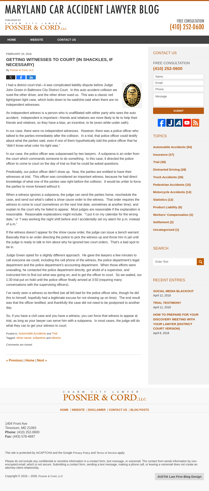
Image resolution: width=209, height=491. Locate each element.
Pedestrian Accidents (170, 182)
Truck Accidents (167, 175)
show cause (23, 337)
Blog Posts (138, 408)
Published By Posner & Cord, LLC (187, 25)
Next (42, 360)
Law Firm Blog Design (184, 476)
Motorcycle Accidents (170, 189)
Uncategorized (165, 225)
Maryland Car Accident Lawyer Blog (36, 24)
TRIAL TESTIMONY (166, 298)
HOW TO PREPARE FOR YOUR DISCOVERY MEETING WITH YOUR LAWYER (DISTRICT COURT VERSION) (177, 316)
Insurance (162, 154)
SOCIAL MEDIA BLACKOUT (172, 286)
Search (200, 257)
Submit (178, 110)
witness (56, 337)
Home (16, 39)
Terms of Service (107, 452)
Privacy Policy (82, 452)
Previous (14, 360)
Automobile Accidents (32, 333)
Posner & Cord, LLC (51, 476)
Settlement (162, 218)
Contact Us (88, 39)
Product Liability (166, 204)
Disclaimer (98, 408)
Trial (54, 333)
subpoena (39, 337)
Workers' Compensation (171, 211)
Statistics (162, 197)
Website (49, 39)
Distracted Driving (168, 168)
